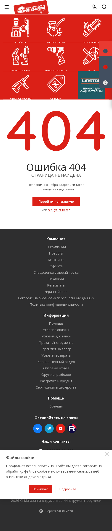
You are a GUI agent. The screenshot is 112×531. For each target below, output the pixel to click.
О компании (56, 246)
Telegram (49, 428)
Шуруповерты (56, 57)
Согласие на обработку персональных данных (56, 298)
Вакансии (56, 278)
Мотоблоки (56, 29)
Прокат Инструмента (56, 342)
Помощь (56, 323)
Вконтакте (37, 428)
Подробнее (67, 489)
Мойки (20, 29)
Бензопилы (91, 29)
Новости (56, 253)
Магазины (56, 259)
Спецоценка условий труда (56, 272)
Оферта (56, 266)
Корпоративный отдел (56, 361)
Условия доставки (56, 336)
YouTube (60, 428)
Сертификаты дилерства (56, 387)
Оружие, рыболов (56, 374)
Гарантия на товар (56, 349)
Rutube (72, 428)
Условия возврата (56, 355)
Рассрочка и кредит (56, 381)
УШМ (91, 57)
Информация (56, 315)
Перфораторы (20, 85)
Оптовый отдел (56, 368)
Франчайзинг (56, 291)
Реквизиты (56, 285)
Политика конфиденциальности (56, 304)
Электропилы (20, 57)
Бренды (56, 406)
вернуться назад (59, 210)
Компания (56, 238)
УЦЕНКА (56, 85)
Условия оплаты (56, 329)
